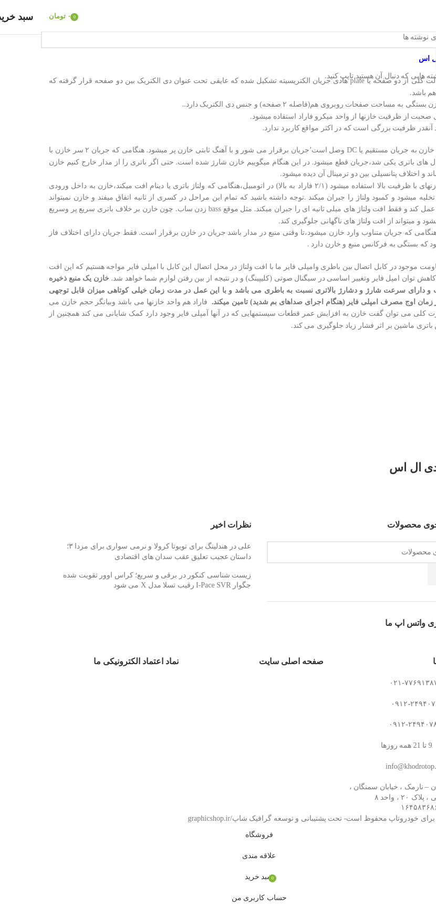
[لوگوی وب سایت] (218, 15)
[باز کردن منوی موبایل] (419, 15)
